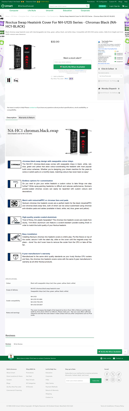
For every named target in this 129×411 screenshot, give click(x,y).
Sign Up (117, 6)
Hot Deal (29, 376)
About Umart (11, 372)
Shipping (49, 394)
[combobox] (69, 6)
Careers (9, 380)
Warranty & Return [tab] (27, 117)
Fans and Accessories (38, 16)
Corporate (85, 10)
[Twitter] (113, 376)
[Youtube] (107, 382)
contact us (32, 107)
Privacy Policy (119, 406)
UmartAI (49, 10)
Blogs (120, 1)
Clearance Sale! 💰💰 (33, 1)
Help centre (107, 358)
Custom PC (113, 1)
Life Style (32, 10)
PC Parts (14, 16)
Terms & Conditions (79, 70)
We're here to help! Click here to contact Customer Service (36, 358)
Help (125, 1)
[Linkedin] (119, 382)
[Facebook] (107, 376)
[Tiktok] (119, 376)
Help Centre (50, 383)
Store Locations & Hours (14, 376)
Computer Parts (24, 16)
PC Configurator (102, 1)
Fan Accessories (52, 16)
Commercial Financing (14, 390)
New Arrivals (30, 380)
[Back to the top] (125, 351)
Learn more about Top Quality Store (107, 49)
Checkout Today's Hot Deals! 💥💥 (13, 1)
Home (7, 16)
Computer (14, 10)
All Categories (30, 383)
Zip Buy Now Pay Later (14, 387)
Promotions (91, 1)
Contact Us (49, 397)
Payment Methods (52, 387)
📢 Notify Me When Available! (72, 67)
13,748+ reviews (101, 52)
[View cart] (123, 6)
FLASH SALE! (45, 1)
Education (67, 10)
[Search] (87, 6)
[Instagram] (113, 382)
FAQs (47, 380)
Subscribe (95, 381)
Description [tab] (12, 117)
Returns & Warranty (52, 390)
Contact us (119, 358)
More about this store (104, 63)
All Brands (29, 387)
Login (111, 6)
